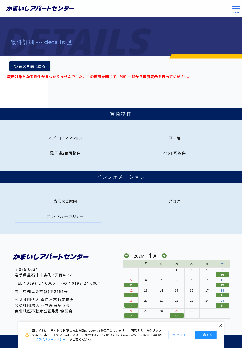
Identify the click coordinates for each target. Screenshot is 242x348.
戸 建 (175, 138)
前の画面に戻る (29, 66)
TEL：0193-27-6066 (35, 283)
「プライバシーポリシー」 (50, 339)
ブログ (175, 201)
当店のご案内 (65, 201)
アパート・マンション (65, 138)
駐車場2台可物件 (65, 153)
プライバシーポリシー (65, 216)
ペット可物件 (174, 153)
